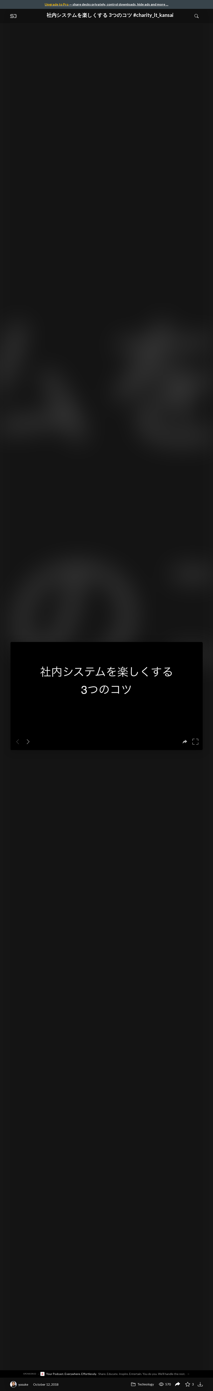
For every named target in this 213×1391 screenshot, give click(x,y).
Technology (142, 1384)
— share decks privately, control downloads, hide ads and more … (106, 4)
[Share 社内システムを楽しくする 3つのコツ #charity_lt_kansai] (177, 1384)
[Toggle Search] (196, 16)
